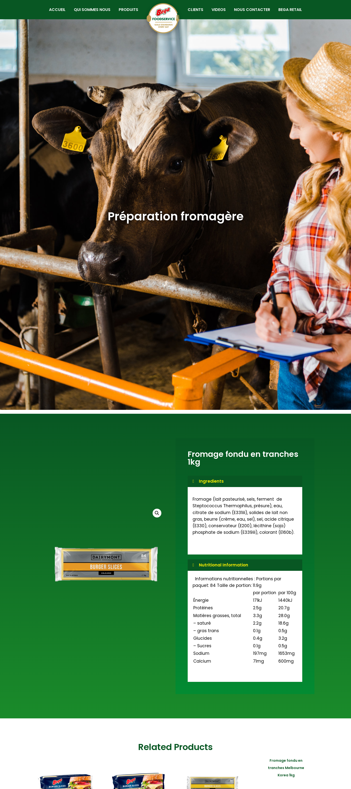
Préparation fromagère (176, 223)
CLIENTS (198, 13)
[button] (157, 519)
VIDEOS (222, 13)
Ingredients (211, 487)
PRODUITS (125, 13)
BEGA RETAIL (293, 13)
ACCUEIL (54, 13)
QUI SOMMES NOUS (89, 13)
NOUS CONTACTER (255, 13)
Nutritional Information (223, 571)
